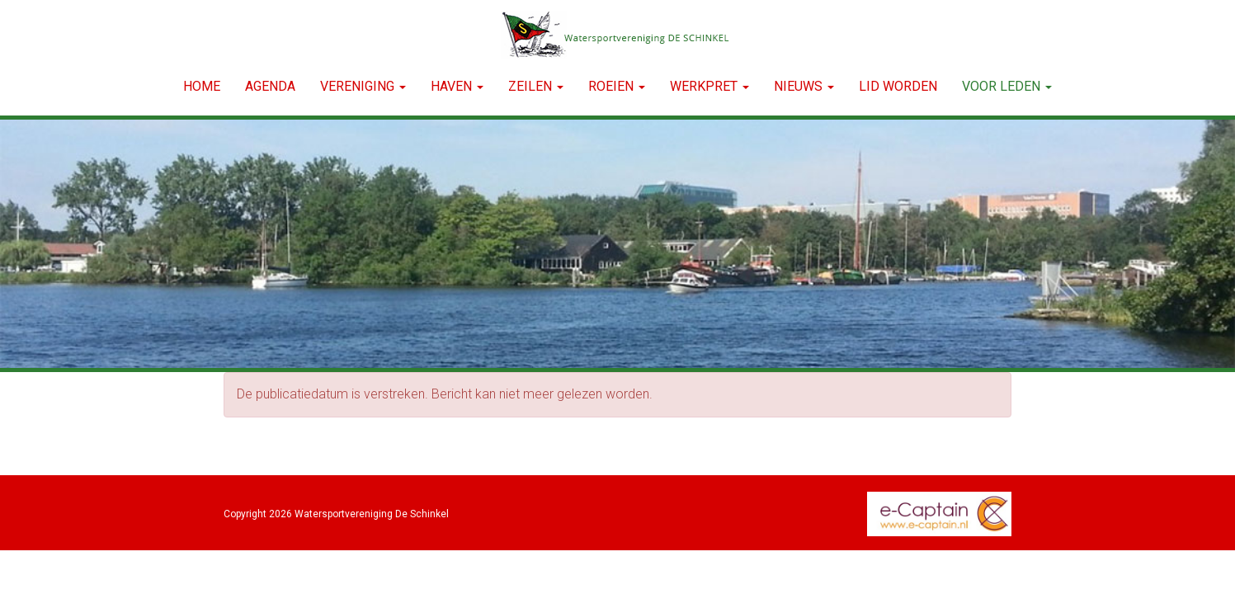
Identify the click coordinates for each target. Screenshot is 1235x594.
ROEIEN (616, 86)
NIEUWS (804, 86)
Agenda (270, 86)
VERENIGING (363, 86)
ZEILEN (535, 86)
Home (201, 86)
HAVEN (457, 86)
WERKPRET (709, 86)
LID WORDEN (898, 86)
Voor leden (1007, 86)
